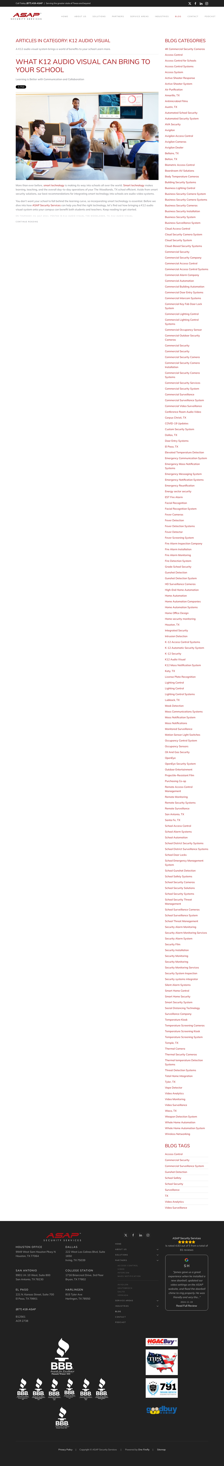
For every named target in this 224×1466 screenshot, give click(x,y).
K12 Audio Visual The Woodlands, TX (86, 216)
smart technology (53, 185)
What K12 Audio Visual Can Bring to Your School (83, 65)
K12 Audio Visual (122, 216)
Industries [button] (162, 16)
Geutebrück (125, 1288)
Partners (137, 1260)
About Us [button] (80, 16)
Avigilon (123, 1284)
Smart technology (133, 185)
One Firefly (143, 1449)
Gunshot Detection (176, 1172)
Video (121, 1269)
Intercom (123, 1273)
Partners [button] (118, 16)
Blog (178, 16)
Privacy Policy (65, 1449)
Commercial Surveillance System (184, 1166)
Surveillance (172, 1189)
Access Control (174, 1154)
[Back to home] (26, 16)
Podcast (210, 16)
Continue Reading (27, 222)
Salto (121, 1292)
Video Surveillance (176, 1207)
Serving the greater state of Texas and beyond (68, 3)
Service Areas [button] (139, 16)
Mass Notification (129, 1276)
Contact (193, 16)
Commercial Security (177, 1160)
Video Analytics (174, 1201)
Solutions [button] (99, 16)
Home (64, 16)
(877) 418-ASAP (34, 3)
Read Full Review (186, 1305)
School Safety (173, 1177)
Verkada (123, 1295)
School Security (174, 1183)
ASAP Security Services (46, 205)
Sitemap (161, 1449)
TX (166, 1195)
